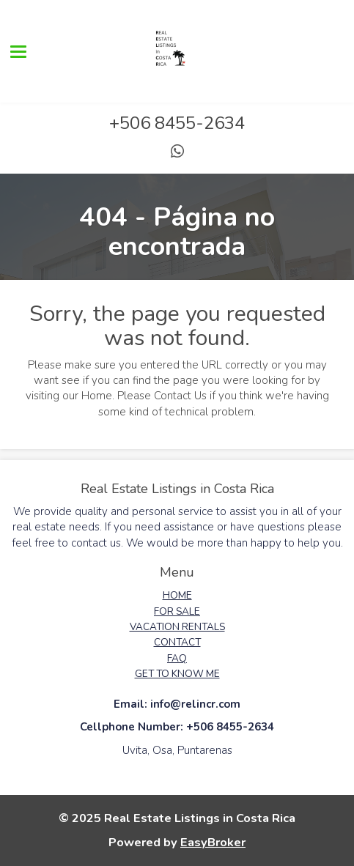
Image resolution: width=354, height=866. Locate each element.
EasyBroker (213, 842)
